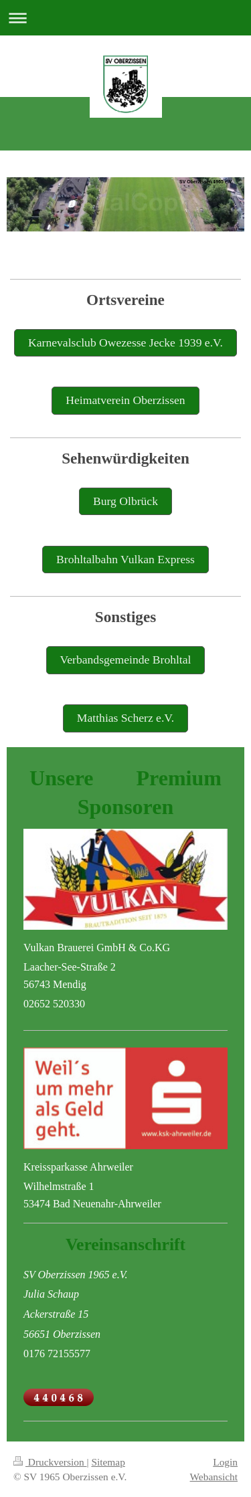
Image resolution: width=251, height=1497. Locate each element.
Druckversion (49, 1462)
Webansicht (214, 1476)
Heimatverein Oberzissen (125, 400)
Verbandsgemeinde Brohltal (125, 659)
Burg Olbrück (125, 501)
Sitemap (107, 1462)
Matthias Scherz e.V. (125, 717)
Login (225, 1462)
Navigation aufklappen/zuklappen (125, 17)
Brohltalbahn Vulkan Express (125, 559)
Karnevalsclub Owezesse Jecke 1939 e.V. (125, 342)
